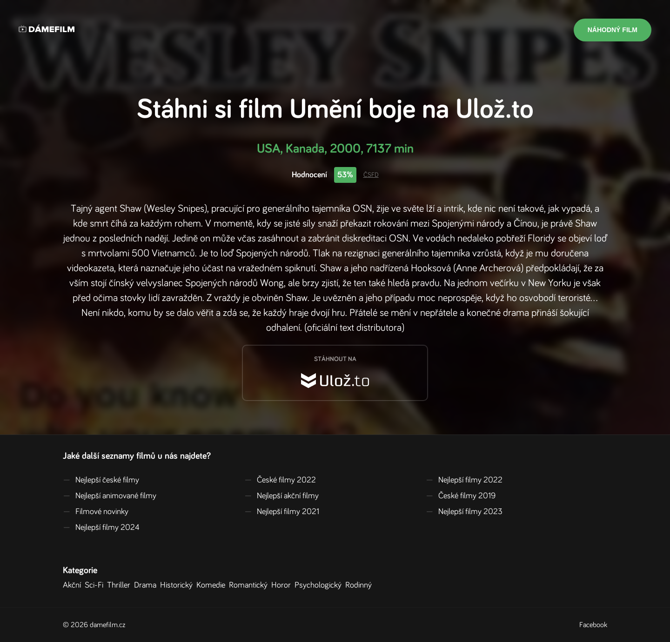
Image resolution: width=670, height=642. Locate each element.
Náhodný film (612, 29)
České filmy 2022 (280, 480)
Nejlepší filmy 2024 (101, 527)
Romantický (250, 585)
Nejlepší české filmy (101, 480)
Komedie (212, 585)
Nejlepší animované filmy (109, 495)
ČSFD (371, 175)
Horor (283, 585)
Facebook (593, 625)
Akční (74, 585)
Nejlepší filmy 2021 (281, 511)
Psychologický (320, 585)
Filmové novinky (95, 511)
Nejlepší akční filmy (281, 495)
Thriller (120, 585)
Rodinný (360, 585)
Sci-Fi (96, 585)
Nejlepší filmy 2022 (464, 480)
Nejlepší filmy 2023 (464, 511)
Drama (147, 585)
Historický (178, 585)
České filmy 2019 (461, 495)
